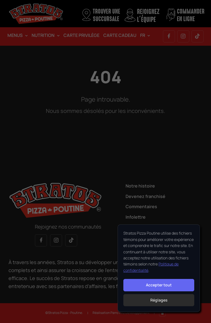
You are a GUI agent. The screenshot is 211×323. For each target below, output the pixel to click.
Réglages (159, 300)
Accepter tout (159, 284)
